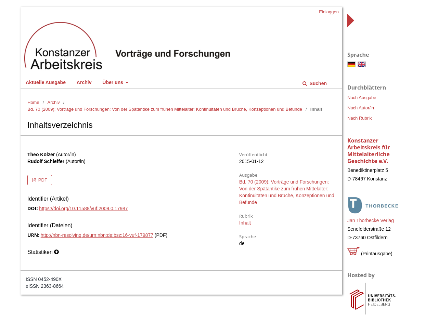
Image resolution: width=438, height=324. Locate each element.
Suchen (317, 83)
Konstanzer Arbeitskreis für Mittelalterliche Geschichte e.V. (368, 151)
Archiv (84, 82)
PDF (42, 180)
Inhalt (245, 223)
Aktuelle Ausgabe (46, 82)
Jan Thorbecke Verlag (370, 220)
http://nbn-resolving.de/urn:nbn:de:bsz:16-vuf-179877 (97, 235)
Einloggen (329, 11)
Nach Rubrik (359, 118)
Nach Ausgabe (361, 97)
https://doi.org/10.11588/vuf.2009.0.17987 (83, 208)
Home (33, 102)
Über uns (113, 82)
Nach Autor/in (360, 107)
